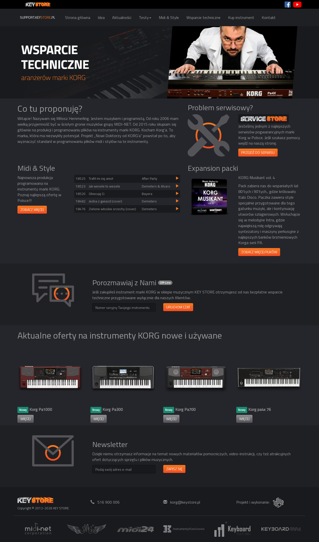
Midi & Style (169, 17)
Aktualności (121, 17)
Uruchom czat (178, 307)
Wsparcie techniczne (203, 17)
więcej (25, 418)
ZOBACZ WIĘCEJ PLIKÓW (259, 252)
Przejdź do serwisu (258, 152)
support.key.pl (37, 17)
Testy (145, 17)
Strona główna (77, 17)
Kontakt (269, 17)
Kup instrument (241, 17)
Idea (101, 17)
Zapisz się (174, 468)
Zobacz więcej (32, 209)
